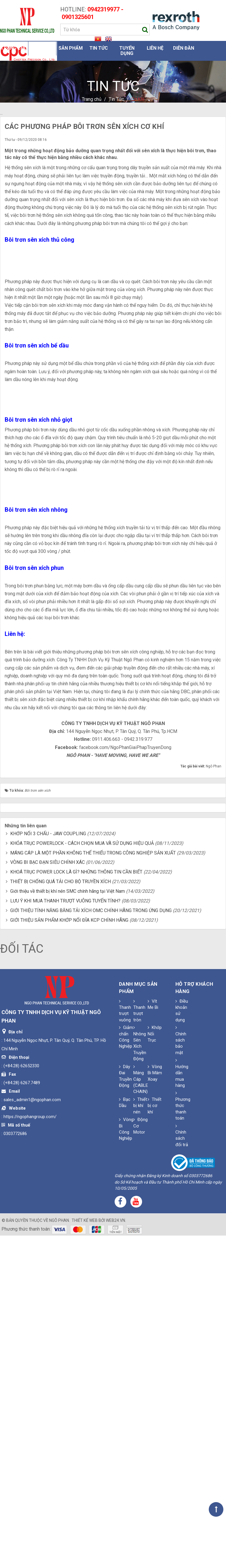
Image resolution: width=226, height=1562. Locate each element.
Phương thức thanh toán (182, 1433)
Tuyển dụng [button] (126, 50)
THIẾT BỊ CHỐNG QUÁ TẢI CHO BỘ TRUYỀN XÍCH (60, 1208)
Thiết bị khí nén (140, 1432)
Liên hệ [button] (155, 48)
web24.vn (115, 1547)
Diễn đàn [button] (183, 48)
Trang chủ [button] (14, 48)
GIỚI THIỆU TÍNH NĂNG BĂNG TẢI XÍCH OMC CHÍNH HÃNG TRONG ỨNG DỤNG (91, 1237)
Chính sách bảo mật (180, 1367)
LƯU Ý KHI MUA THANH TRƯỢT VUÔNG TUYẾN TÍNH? (65, 1227)
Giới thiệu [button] (42, 48)
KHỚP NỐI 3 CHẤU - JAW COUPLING (48, 1160)
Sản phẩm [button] (70, 48)
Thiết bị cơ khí (154, 1432)
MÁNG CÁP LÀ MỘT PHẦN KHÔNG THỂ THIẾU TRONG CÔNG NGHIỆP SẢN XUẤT (93, 1179)
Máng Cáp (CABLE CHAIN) (140, 1406)
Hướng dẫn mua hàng (181, 1400)
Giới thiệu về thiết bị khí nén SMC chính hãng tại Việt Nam (67, 1218)
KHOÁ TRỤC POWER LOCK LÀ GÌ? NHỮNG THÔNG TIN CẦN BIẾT (76, 1199)
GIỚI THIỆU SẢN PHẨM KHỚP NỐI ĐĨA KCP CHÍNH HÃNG (69, 1247)
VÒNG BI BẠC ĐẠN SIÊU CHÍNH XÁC (47, 1189)
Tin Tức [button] (98, 48)
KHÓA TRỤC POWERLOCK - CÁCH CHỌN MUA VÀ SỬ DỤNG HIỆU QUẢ (82, 1170)
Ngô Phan (59, 1547)
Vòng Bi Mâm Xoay (155, 1400)
